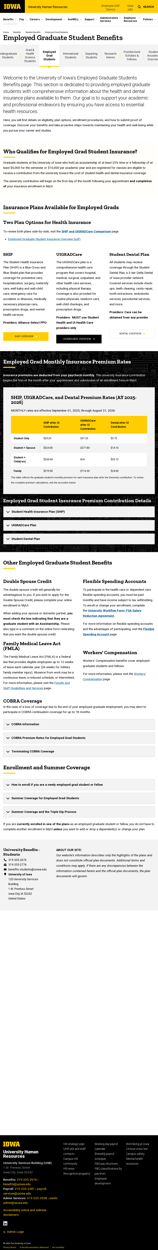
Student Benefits (33, 32)
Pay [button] (21, 19)
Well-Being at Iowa (137, 1144)
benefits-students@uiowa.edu (27, 869)
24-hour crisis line (137, 1148)
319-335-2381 (25, 1189)
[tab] (79, 511)
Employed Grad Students (49, 55)
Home (6, 32)
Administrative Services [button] (109, 19)
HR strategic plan (73, 1144)
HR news (68, 1168)
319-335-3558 (37, 1198)
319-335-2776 (17, 864)
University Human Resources (47, 7)
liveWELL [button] (73, 19)
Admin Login (15, 1232)
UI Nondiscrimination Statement (34, 1247)
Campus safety (135, 1153)
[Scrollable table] (79, 446)
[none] (79, 511)
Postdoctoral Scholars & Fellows (132, 55)
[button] (146, 6)
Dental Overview (132, 333)
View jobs (130, 7)
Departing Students (91, 55)
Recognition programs (76, 1173)
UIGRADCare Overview (79, 339)
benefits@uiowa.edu (16, 1184)
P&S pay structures (106, 1163)
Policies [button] (148, 19)
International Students (70, 55)
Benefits (17, 32)
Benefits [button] (8, 19)
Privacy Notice (9, 1247)
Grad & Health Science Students (30, 55)
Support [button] (89, 19)
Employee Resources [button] (130, 19)
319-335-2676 (17, 860)
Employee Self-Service (110, 7)
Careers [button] (35, 19)
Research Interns (111, 55)
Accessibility (58, 1247)
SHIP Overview (26, 336)
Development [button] (54, 19)
